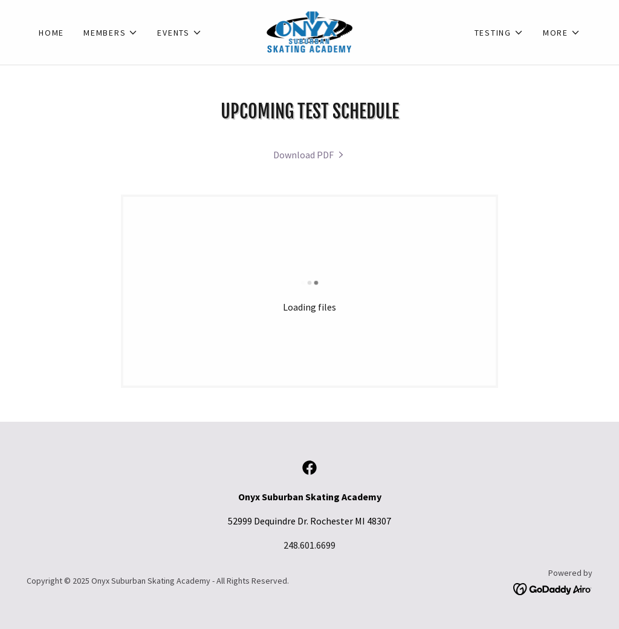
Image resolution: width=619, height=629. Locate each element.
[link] (310, 31)
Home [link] (51, 32)
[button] (110, 32)
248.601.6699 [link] (309, 545)
